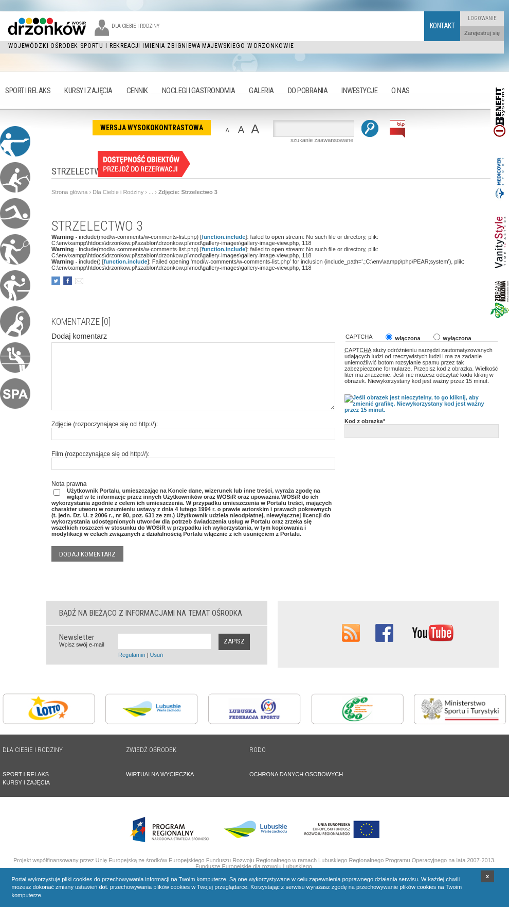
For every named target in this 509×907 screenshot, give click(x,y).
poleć (79, 280)
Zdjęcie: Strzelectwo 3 (187, 192)
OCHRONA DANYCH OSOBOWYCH (296, 774)
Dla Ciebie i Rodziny (118, 192)
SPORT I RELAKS (26, 774)
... (151, 192)
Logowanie (482, 18)
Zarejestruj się (482, 33)
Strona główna (69, 192)
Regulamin (132, 655)
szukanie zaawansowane (321, 140)
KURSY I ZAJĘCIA (26, 782)
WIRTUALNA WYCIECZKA (160, 774)
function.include (223, 237)
